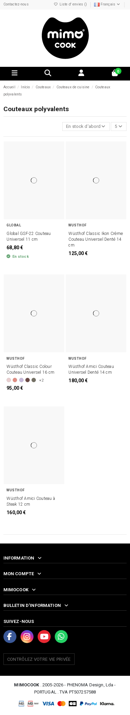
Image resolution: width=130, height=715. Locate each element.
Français (107, 4)
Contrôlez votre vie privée (39, 659)
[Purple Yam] (21, 380)
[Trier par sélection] (86, 126)
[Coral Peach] (15, 380)
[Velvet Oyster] (33, 380)
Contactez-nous (16, 4)
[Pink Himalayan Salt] (8, 380)
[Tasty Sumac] (27, 380)
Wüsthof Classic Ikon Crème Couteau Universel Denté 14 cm (95, 239)
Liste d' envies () (71, 4)
